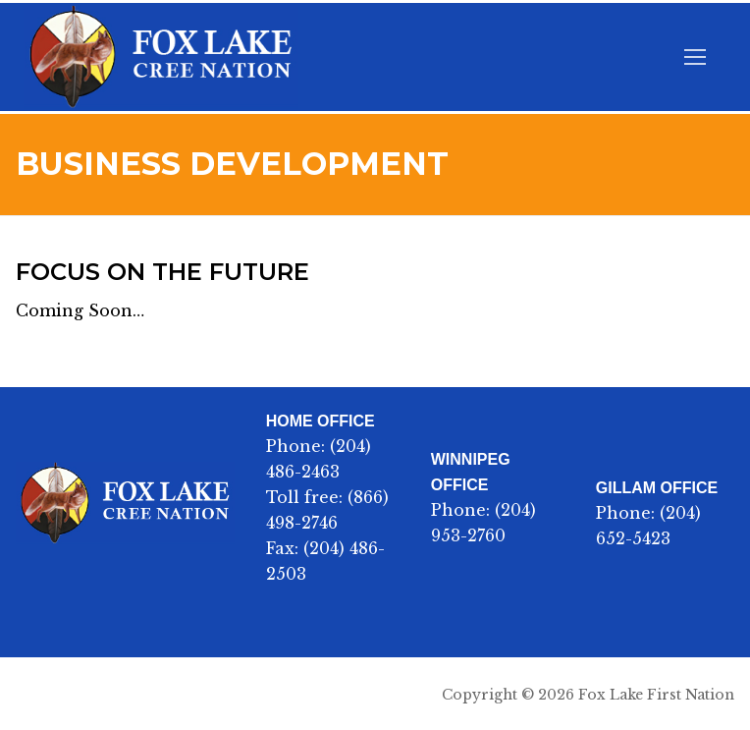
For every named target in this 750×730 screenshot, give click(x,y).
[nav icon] (695, 57)
